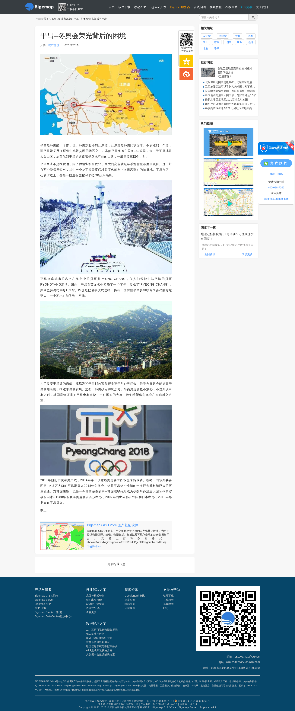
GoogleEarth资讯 (135, 595)
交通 (237, 35)
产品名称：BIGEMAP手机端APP (159, 704)
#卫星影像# (224, 76)
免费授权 (276, 163)
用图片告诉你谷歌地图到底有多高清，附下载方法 (234, 103)
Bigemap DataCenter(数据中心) (53, 616)
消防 (228, 42)
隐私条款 (102, 701)
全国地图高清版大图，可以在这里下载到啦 (230, 90)
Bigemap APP (43, 603)
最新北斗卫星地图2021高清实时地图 (226, 99)
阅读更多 (247, 254)
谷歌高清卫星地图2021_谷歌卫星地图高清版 (231, 108)
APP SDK (40, 608)
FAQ (165, 608)
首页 (112, 7)
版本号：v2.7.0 (188, 704)
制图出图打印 (94, 599)
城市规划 (66, 18)
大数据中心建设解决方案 (100, 654)
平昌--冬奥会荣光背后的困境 (90, 18)
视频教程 (216, 7)
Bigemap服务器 (180, 7)
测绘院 (223, 35)
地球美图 (130, 603)
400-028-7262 (276, 187)
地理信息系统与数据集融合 (102, 646)
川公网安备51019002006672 (193, 701)
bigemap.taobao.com (276, 198)
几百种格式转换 (95, 595)
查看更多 (91, 612)
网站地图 (139, 701)
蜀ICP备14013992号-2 (159, 701)
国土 (205, 42)
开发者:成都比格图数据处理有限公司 (118, 704)
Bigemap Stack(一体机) (48, 612)
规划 (250, 35)
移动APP (140, 7)
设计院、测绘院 (95, 603)
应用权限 (127, 701)
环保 (216, 48)
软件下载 (124, 7)
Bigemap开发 (158, 7)
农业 (239, 42)
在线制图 (200, 7)
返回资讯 (210, 254)
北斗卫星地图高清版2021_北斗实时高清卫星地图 (233, 82)
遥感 (250, 42)
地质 (205, 48)
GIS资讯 (246, 7)
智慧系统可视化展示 (98, 642)
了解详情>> (93, 546)
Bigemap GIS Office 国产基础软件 (112, 525)
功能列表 (114, 701)
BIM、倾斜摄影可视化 (99, 637)
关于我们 (262, 7)
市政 (216, 42)
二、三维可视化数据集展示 (102, 629)
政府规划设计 (94, 608)
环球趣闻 (130, 608)
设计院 (207, 35)
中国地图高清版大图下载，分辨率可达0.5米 (230, 95)
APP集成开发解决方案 (99, 650)
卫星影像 (130, 599)
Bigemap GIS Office (46, 595)
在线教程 (168, 599)
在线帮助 (231, 7)
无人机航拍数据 (95, 633)
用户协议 (89, 701)
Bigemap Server (44, 599)
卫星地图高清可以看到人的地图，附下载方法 (231, 86)
